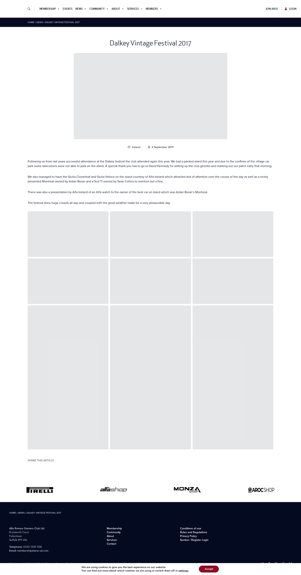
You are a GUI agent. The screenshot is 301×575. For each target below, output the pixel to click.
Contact (111, 544)
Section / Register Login (194, 540)
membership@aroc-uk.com (32, 551)
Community (98, 9)
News (80, 9)
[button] (30, 9)
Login (290, 9)
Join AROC (271, 9)
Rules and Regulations (193, 532)
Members (154, 9)
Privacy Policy (188, 536)
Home (31, 22)
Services (135, 9)
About (118, 9)
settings (183, 571)
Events (67, 9)
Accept (209, 569)
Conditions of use (190, 528)
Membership (50, 9)
